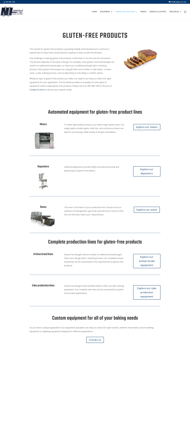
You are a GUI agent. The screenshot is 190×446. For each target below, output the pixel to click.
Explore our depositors (146, 171)
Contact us (95, 339)
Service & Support (158, 11)
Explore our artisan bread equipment (146, 261)
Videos (143, 11)
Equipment (105, 11)
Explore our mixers (147, 127)
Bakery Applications (125, 11)
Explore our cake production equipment (146, 292)
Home (94, 11)
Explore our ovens (146, 209)
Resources (174, 11)
